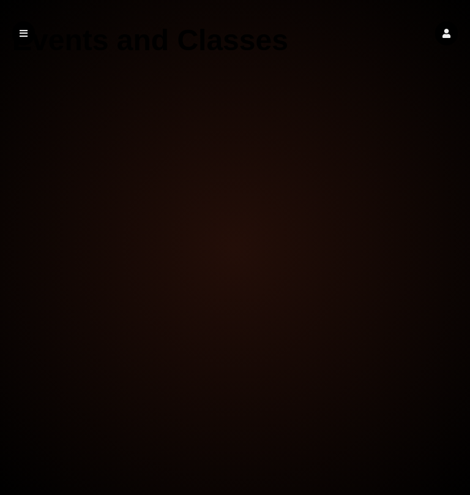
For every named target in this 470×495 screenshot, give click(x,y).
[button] (446, 33)
